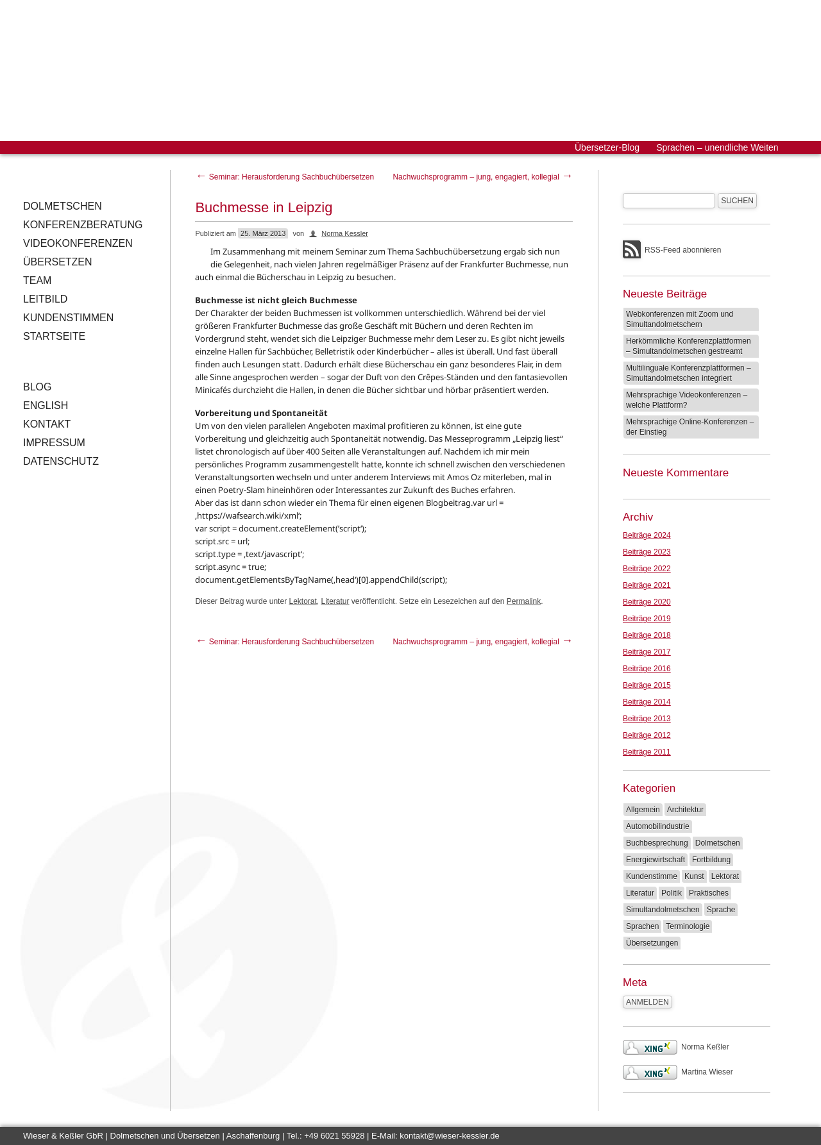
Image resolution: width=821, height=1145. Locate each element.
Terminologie (687, 926)
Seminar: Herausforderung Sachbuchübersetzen (284, 176)
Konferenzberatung (82, 224)
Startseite (54, 336)
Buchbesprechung (657, 843)
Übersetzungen (652, 943)
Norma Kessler (344, 233)
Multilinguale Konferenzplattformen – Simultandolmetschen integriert (688, 373)
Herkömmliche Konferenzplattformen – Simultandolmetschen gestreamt (688, 346)
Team (37, 280)
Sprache (721, 909)
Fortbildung (711, 859)
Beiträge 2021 (647, 585)
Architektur (685, 809)
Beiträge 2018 (647, 635)
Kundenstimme (651, 876)
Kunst (694, 876)
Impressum (54, 442)
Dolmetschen (62, 206)
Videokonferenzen (78, 243)
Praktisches (709, 893)
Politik (671, 893)
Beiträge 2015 (647, 685)
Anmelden (647, 1002)
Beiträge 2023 (647, 551)
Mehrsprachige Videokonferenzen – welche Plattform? (686, 400)
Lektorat (302, 601)
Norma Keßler (676, 1046)
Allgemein (643, 809)
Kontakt (47, 424)
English (45, 405)
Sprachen (642, 926)
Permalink (524, 601)
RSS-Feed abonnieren (683, 250)
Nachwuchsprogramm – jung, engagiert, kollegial (483, 176)
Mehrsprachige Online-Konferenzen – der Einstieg (690, 427)
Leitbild (45, 299)
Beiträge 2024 (647, 535)
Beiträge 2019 (647, 618)
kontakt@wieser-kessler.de (450, 1136)
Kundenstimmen (68, 317)
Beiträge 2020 (647, 602)
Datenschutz (61, 461)
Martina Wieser (678, 1071)
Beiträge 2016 (647, 668)
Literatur (335, 601)
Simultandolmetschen (663, 909)
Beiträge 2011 (647, 752)
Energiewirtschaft (655, 859)
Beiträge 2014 (647, 702)
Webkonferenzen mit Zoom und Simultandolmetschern (679, 319)
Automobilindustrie (658, 826)
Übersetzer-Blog (607, 147)
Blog (37, 386)
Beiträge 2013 (647, 718)
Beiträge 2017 (647, 652)
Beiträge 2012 (647, 735)
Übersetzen (57, 261)
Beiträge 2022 (647, 568)
